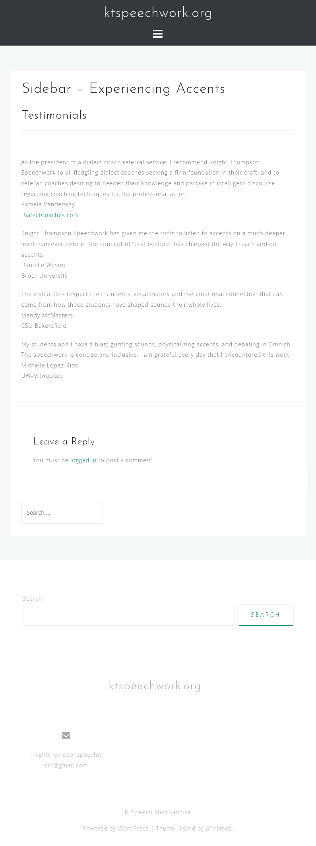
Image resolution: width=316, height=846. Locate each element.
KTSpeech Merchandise (158, 812)
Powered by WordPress (116, 828)
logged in (83, 460)
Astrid (187, 828)
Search (33, 598)
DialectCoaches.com (50, 215)
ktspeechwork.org (158, 13)
